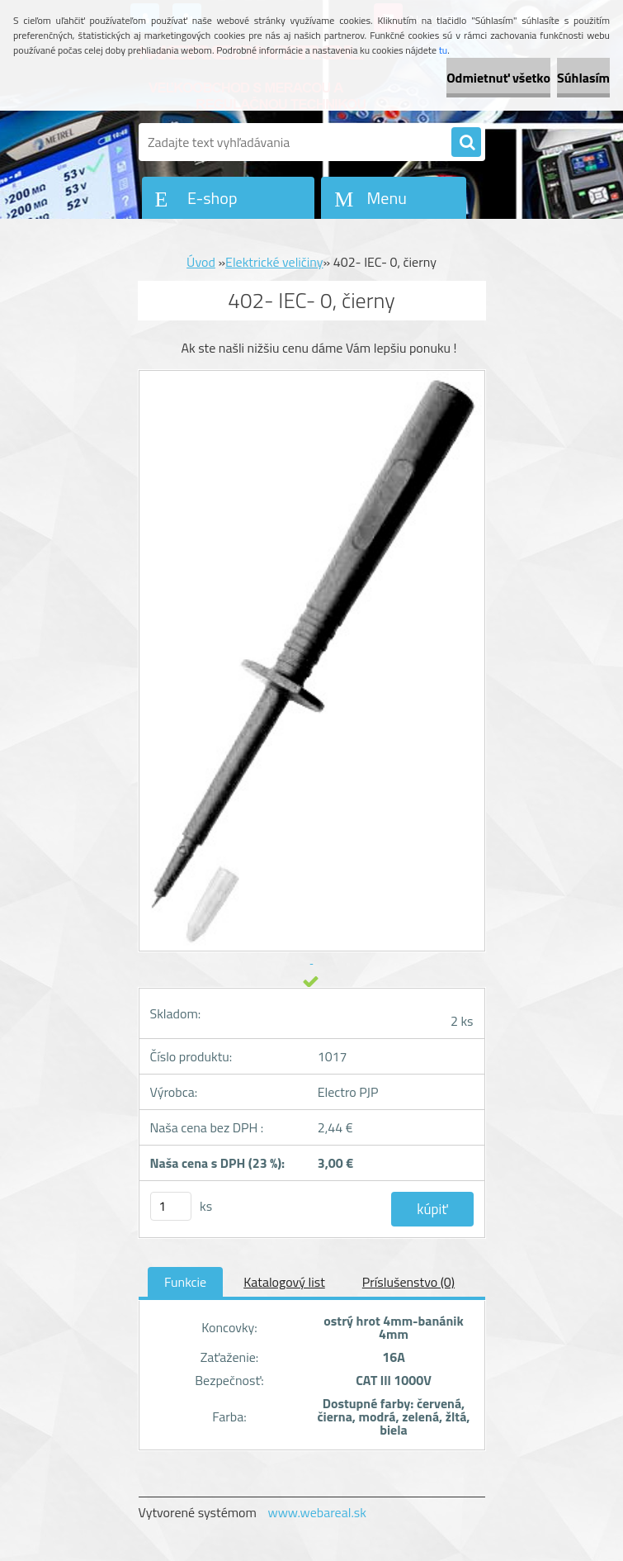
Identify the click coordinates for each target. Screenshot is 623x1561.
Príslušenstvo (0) (408, 1282)
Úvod (200, 262)
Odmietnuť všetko (498, 78)
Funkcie (185, 1282)
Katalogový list (284, 1282)
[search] (466, 143)
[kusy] (170, 1206)
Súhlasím (583, 78)
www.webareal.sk (316, 1512)
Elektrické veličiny (274, 262)
